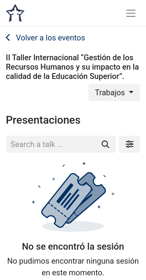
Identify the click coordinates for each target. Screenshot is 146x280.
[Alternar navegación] (130, 13)
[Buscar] (105, 144)
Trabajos (111, 92)
